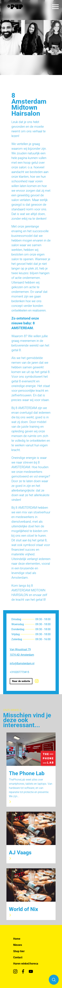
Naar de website (21, 681)
